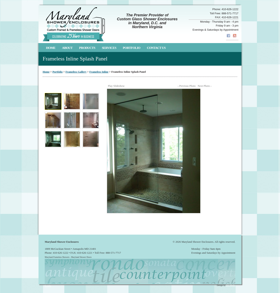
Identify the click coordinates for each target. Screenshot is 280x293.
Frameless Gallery (75, 71)
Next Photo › (204, 85)
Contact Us (156, 47)
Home (50, 47)
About (67, 47)
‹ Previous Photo (187, 85)
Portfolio (131, 47)
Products (87, 47)
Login (48, 285)
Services (109, 47)
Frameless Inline (99, 71)
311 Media (230, 285)
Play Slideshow (116, 85)
